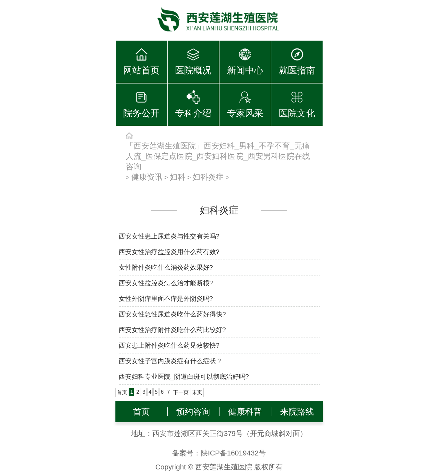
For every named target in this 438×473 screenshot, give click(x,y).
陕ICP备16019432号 (233, 453)
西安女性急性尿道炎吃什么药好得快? (172, 314)
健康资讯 (146, 177)
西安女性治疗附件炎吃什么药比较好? (172, 329)
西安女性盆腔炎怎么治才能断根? (166, 283)
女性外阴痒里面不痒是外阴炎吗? (166, 298)
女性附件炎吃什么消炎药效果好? (166, 267)
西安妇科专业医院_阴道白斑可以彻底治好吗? (184, 376)
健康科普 (245, 411)
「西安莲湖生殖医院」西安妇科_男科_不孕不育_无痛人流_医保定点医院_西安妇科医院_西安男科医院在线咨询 (218, 156)
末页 (197, 392)
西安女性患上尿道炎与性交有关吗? (169, 236)
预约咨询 (193, 411)
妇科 (177, 177)
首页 (141, 411)
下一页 (181, 392)
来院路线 (297, 411)
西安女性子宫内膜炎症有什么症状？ (170, 360)
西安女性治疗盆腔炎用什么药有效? (169, 251)
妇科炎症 (208, 177)
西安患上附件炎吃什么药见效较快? (169, 345)
